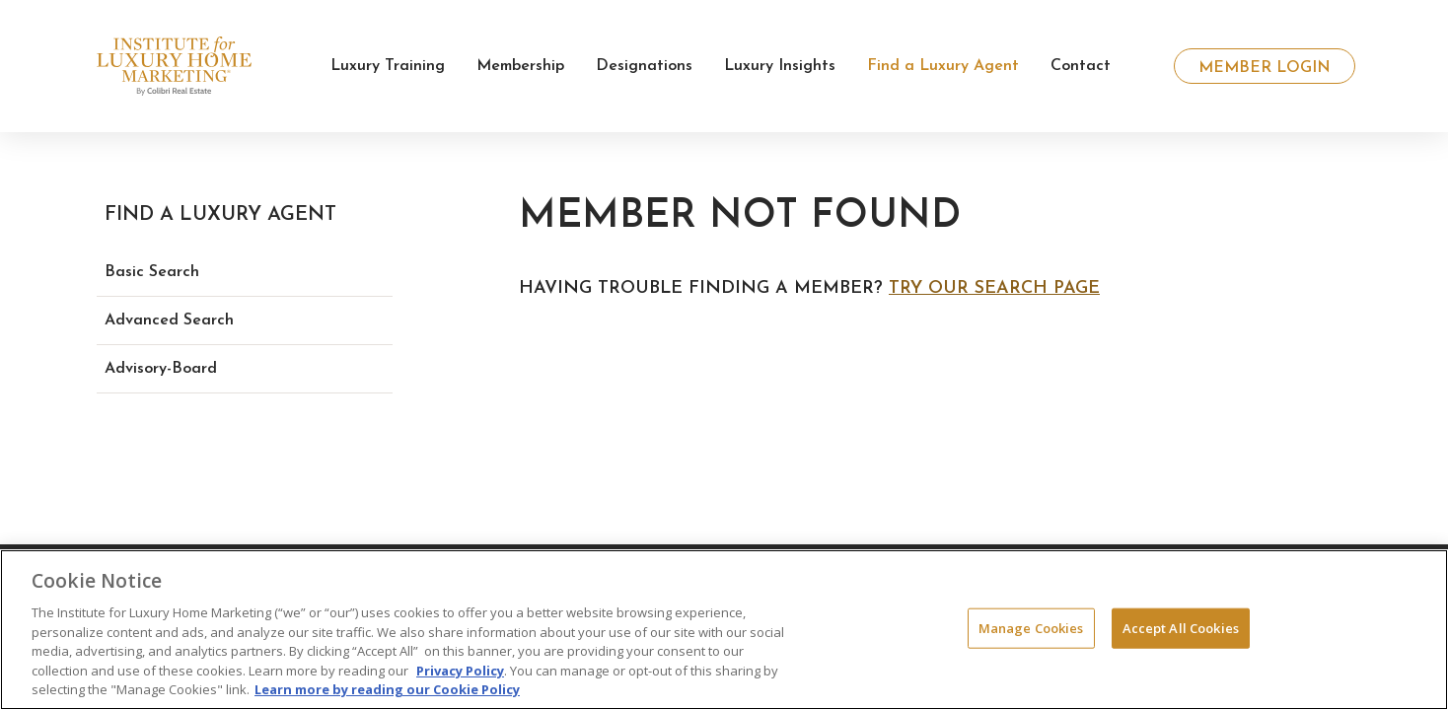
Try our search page (994, 288)
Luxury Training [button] (387, 66)
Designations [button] (644, 66)
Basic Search (152, 272)
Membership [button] (520, 66)
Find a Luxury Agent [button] (943, 66)
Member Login (1264, 68)
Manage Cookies (1031, 627)
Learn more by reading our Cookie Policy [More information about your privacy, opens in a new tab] (387, 689)
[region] (724, 629)
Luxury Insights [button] (779, 66)
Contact (1080, 66)
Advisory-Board (161, 369)
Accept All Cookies (1180, 627)
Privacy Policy (460, 670)
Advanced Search (169, 320)
